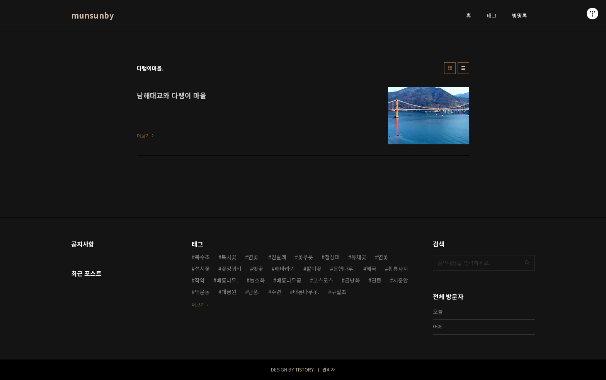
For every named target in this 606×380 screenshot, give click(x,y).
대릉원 (229, 292)
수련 (276, 292)
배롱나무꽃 (288, 280)
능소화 (257, 280)
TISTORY (304, 369)
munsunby (92, 15)
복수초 (202, 257)
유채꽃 (358, 257)
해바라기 (285, 268)
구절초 (338, 292)
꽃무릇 (305, 257)
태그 (492, 15)
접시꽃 (202, 268)
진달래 (278, 257)
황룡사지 (398, 268)
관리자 (328, 369)
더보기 (198, 304)
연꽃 (383, 257)
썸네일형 (450, 68)
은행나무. (344, 268)
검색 (527, 262)
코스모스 (323, 280)
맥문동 (202, 292)
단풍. (254, 292)
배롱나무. (227, 280)
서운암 (400, 280)
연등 (376, 280)
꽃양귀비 (231, 268)
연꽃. (254, 257)
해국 (371, 268)
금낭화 (352, 280)
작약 (200, 280)
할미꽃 (314, 268)
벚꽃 (258, 268)
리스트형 (463, 68)
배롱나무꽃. (306, 292)
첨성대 (332, 257)
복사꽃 (229, 257)
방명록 (519, 15)
